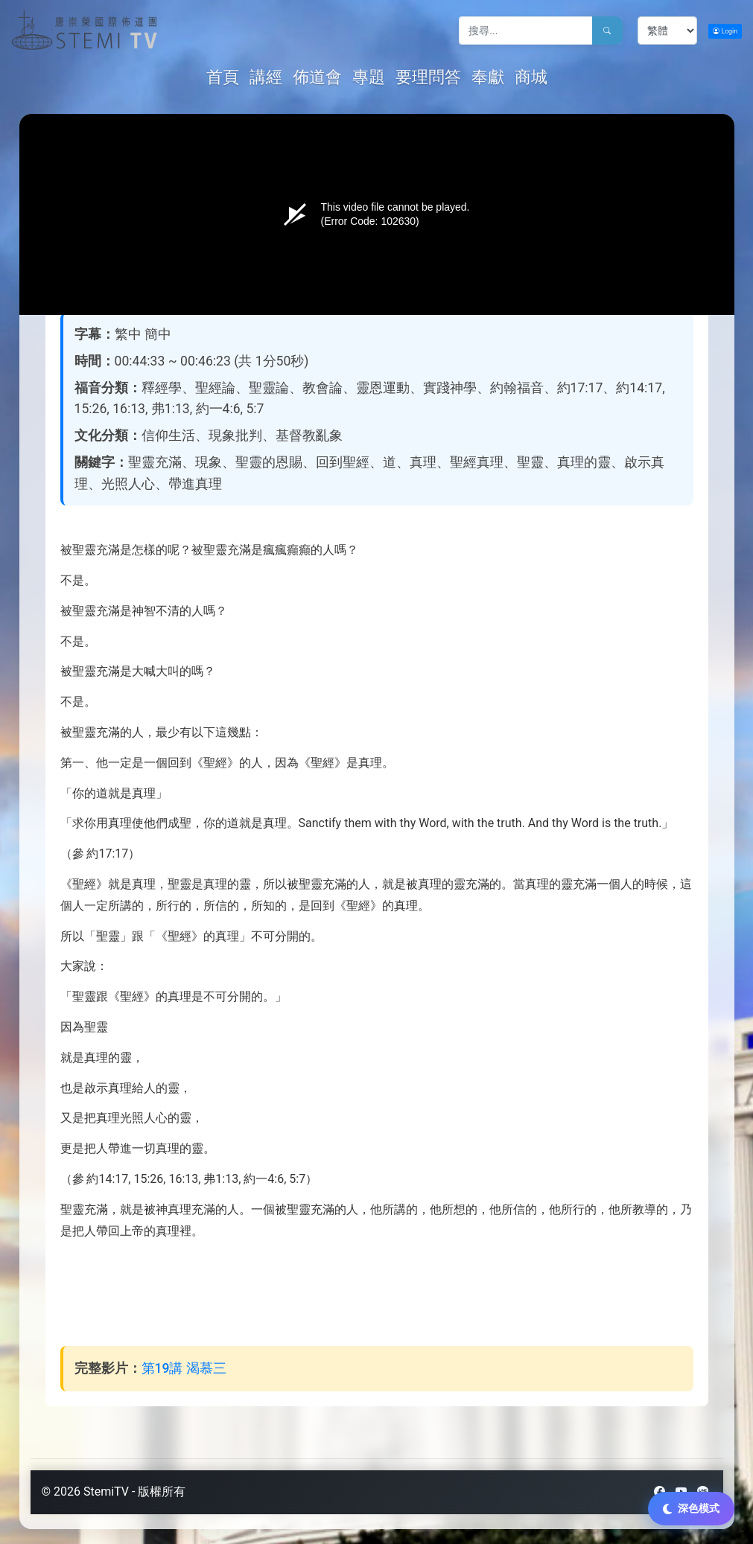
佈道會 (317, 77)
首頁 (224, 76)
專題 (368, 77)
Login (725, 31)
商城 (531, 77)
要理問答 (428, 77)
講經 (266, 77)
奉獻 (487, 77)
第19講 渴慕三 (184, 1368)
